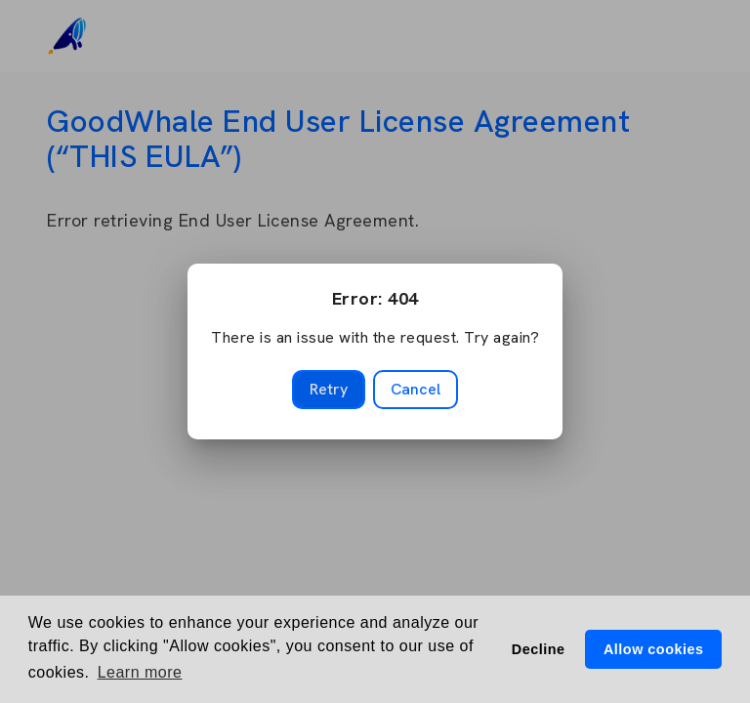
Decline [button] (538, 649)
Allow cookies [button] (653, 649)
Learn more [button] (140, 672)
